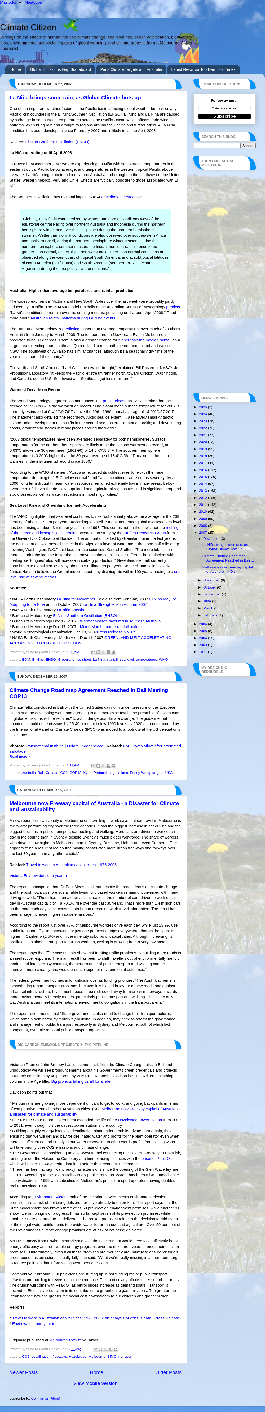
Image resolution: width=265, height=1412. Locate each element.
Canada (52, 773)
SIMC (111, 1356)
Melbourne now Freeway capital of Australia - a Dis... (227, 569)
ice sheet (84, 659)
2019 (203, 449)
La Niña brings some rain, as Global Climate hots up (75, 97)
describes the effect (118, 197)
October (210, 587)
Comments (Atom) (45, 1398)
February (211, 615)
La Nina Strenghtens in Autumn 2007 (115, 604)
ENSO (51, 659)
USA (169, 773)
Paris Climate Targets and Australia (131, 69)
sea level (127, 659)
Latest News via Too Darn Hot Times (203, 69)
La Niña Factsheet (73, 610)
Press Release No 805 (116, 632)
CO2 (64, 773)
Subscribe (224, 116)
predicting (70, 329)
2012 (203, 498)
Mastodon (8, 2)
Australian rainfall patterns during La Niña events (72, 318)
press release (114, 401)
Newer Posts (23, 1372)
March (208, 608)
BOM (26, 659)
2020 (203, 442)
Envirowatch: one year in (33, 1324)
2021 (203, 435)
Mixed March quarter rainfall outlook (111, 627)
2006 (203, 624)
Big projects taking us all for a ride (81, 1081)
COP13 (75, 773)
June (207, 601)
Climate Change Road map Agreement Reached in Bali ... (228, 558)
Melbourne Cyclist (65, 1340)
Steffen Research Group (144, 533)
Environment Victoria (51, 1197)
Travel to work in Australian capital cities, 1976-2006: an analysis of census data (81, 1318)
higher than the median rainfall (144, 340)
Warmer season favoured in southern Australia (120, 621)
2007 (203, 532)
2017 (203, 463)
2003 (203, 645)
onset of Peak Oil (156, 1158)
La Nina (99, 659)
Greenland (66, 659)
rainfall (112, 659)
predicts (173, 307)
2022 (203, 428)
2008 (203, 526)
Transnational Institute (44, 746)
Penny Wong (140, 773)
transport (125, 1356)
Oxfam (73, 746)
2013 (203, 491)
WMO (163, 659)
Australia (29, 773)
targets (157, 773)
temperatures (146, 659)
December (212, 539)
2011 (203, 505)
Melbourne (97, 1356)
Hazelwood (78, 1356)
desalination (41, 1356)
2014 (203, 484)
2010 (203, 512)
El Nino (38, 659)
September (212, 594)
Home (15, 69)
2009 (203, 519)
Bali (41, 773)
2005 (203, 631)
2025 (203, 407)
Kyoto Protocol (95, 773)
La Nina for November (76, 599)
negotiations (118, 773)
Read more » (20, 756)
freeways (59, 1356)
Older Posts (168, 1372)
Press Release (167, 1318)
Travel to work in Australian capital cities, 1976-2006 (71, 865)
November (212, 580)
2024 (203, 414)
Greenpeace (93, 746)
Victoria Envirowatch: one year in (38, 876)
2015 (203, 477)
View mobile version (95, 1383)
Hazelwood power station (140, 1120)
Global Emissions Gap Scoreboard (60, 69)
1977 (203, 652)
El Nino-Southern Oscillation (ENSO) (57, 142)
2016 (203, 470)
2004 (203, 638)
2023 (203, 421)
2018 (203, 456)
